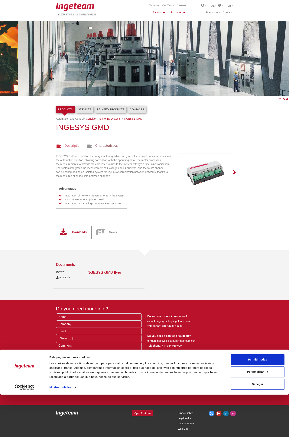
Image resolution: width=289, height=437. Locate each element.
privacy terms (112, 377)
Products (65, 109)
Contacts (137, 109)
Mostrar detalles (60, 429)
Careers (181, 5)
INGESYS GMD (133, 118)
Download (63, 277)
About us (154, 5)
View (60, 271)
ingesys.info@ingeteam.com (173, 321)
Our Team (168, 5)
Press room (213, 12)
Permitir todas (257, 401)
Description (72, 145)
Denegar (257, 426)
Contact (227, 12)
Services (84, 109)
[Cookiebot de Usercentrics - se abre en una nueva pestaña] (24, 429)
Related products (110, 109)
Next (232, 172)
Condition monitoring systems (103, 118)
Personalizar (257, 414)
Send (65, 389)
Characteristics (106, 145)
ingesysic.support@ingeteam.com (176, 340)
